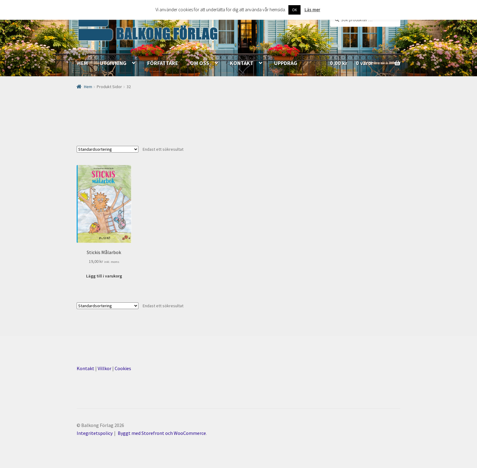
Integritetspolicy (95, 433)
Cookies (123, 368)
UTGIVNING (113, 63)
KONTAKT (241, 63)
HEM (82, 63)
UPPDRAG (285, 63)
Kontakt (85, 368)
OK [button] (294, 9)
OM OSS (199, 63)
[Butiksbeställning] (107, 149)
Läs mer (312, 9)
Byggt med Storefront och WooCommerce (162, 433)
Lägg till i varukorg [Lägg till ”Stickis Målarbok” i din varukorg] (104, 276)
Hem (88, 86)
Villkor (104, 368)
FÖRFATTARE (162, 63)
